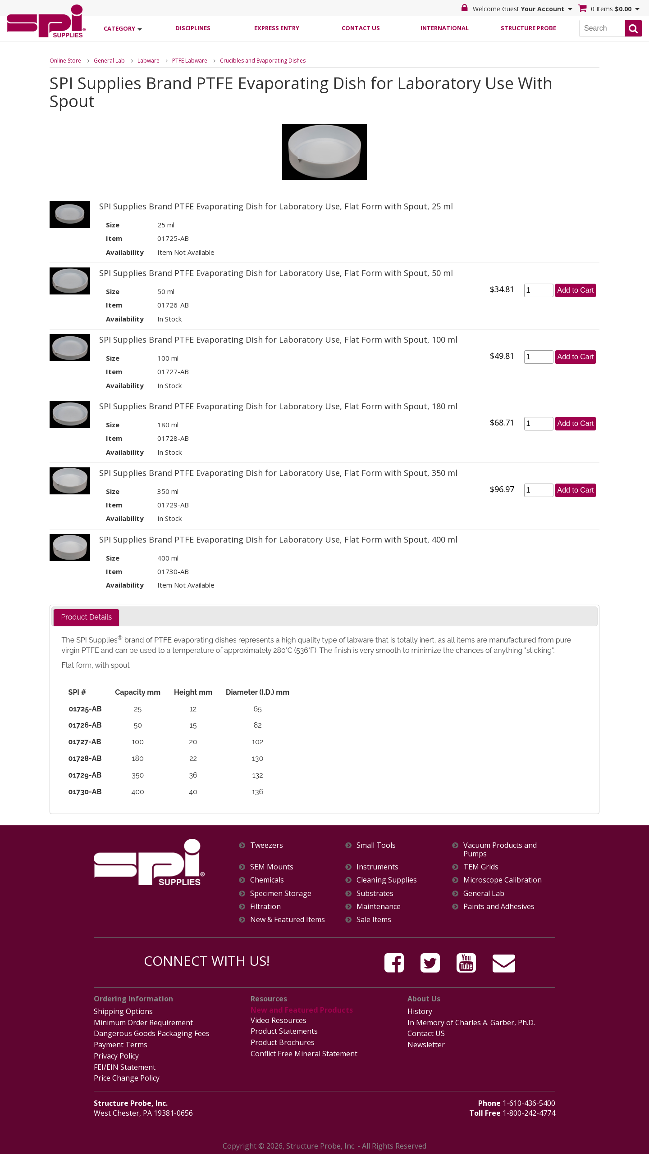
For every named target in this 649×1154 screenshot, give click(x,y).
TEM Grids (480, 867)
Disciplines (192, 27)
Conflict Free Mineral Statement (304, 1052)
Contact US (426, 1033)
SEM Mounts (271, 867)
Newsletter (426, 1044)
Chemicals (267, 880)
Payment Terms (120, 1044)
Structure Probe (528, 27)
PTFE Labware (189, 60)
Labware (148, 60)
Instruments (377, 867)
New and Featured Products (301, 1010)
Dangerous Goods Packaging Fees (152, 1033)
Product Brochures (283, 1041)
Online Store (65, 60)
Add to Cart (576, 290)
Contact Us (361, 27)
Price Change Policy (127, 1076)
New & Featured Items (287, 919)
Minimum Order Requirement (143, 1022)
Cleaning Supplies (386, 880)
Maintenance (378, 906)
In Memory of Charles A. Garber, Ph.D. (471, 1022)
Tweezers (266, 845)
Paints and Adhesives (499, 906)
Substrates (374, 893)
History (419, 1011)
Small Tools (376, 845)
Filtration (265, 906)
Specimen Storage (280, 893)
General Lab (109, 60)
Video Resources (278, 1020)
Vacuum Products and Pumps (500, 849)
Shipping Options (123, 1011)
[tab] (86, 617)
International (444, 27)
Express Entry (276, 27)
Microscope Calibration (502, 880)
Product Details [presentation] (86, 617)
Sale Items (373, 919)
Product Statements (284, 1031)
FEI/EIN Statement (124, 1065)
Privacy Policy (116, 1054)
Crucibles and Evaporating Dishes (263, 60)
